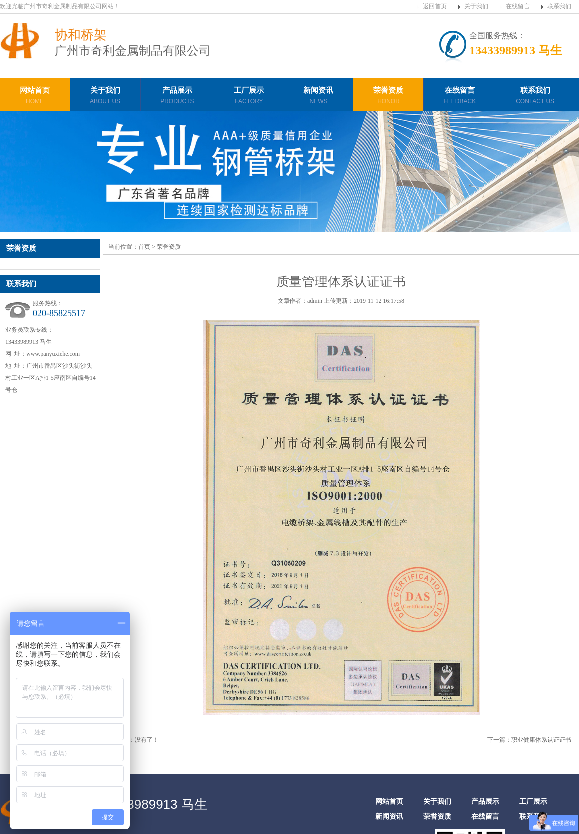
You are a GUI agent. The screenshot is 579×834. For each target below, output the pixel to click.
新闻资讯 (318, 96)
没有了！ (147, 739)
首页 (144, 246)
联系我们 (559, 6)
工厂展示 (249, 96)
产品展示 (177, 96)
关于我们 (476, 6)
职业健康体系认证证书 (541, 739)
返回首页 (435, 6)
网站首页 (35, 96)
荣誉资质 (388, 96)
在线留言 (518, 6)
